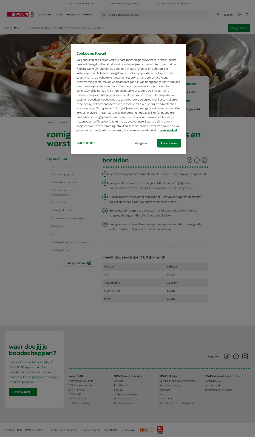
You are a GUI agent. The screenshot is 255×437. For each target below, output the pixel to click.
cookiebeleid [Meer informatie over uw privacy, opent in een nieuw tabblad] (168, 130)
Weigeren (142, 143)
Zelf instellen (86, 143)
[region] (128, 99)
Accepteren (169, 143)
